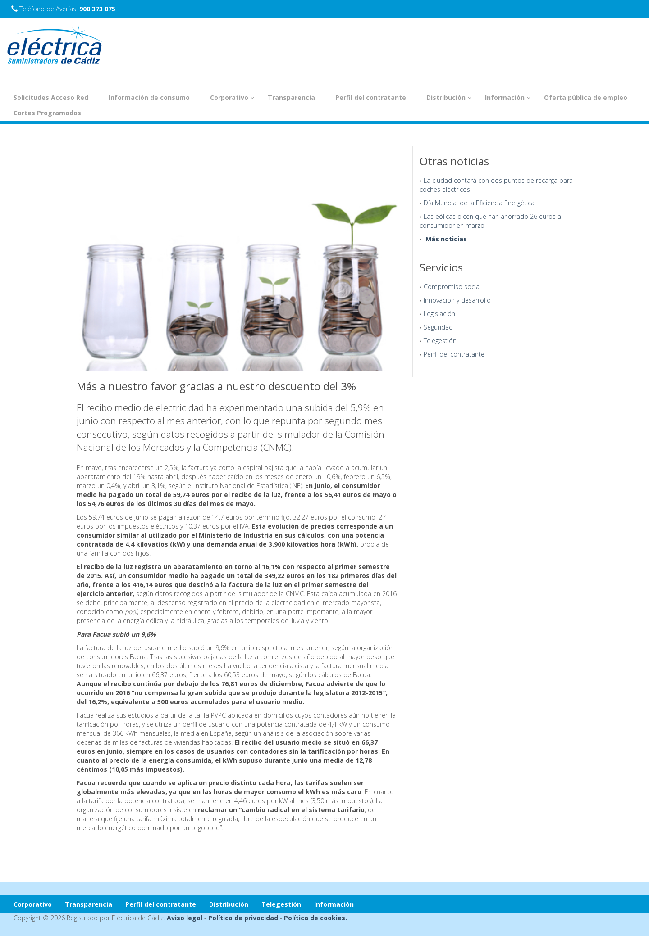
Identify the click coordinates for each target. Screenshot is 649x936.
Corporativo (232, 97)
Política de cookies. (315, 917)
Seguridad (438, 327)
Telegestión (440, 340)
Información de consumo (149, 97)
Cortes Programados (47, 113)
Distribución (448, 97)
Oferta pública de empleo (585, 97)
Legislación (439, 313)
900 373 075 (97, 9)
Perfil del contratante (370, 97)
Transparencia (291, 97)
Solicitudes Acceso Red (51, 97)
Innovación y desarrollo (457, 300)
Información (507, 97)
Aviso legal (184, 917)
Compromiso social (452, 286)
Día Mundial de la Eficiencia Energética (479, 203)
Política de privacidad (243, 917)
